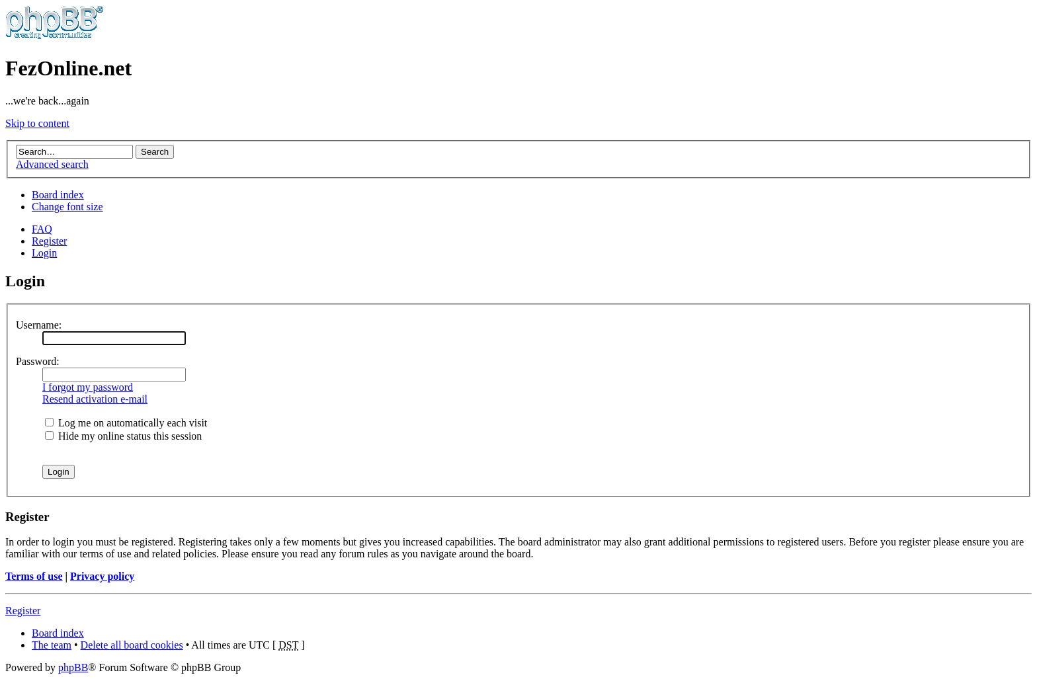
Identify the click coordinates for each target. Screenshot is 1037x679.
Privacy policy (102, 576)
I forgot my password (87, 387)
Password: (38, 361)
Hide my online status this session (123, 436)
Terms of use (34, 576)
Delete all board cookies (132, 645)
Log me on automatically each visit (126, 422)
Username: (39, 325)
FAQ (42, 229)
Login (44, 253)
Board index (58, 194)
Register (49, 241)
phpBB (73, 667)
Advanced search (52, 164)
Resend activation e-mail (94, 399)
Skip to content (37, 123)
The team (51, 645)
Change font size (67, 206)
